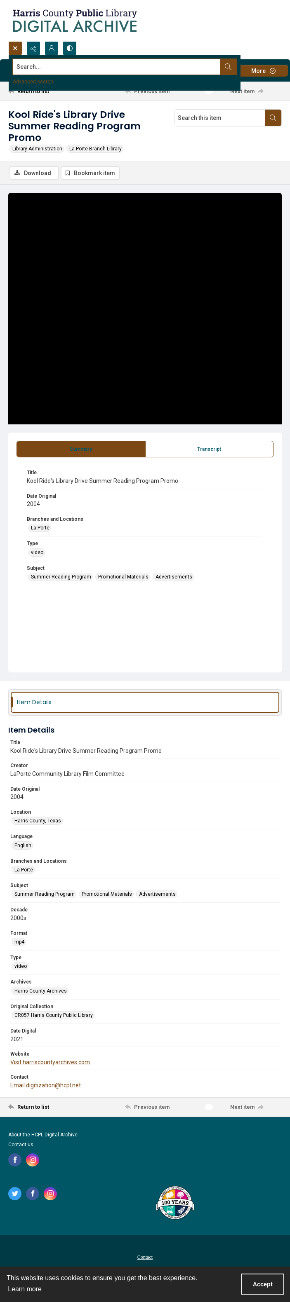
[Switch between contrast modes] (69, 48)
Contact (145, 1257)
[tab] (81, 449)
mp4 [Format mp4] (19, 942)
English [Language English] (22, 845)
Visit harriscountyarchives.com (50, 1062)
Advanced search (33, 81)
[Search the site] (116, 67)
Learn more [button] (25, 1289)
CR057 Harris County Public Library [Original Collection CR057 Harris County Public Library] (53, 1015)
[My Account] (51, 48)
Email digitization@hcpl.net (45, 1085)
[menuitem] (145, 1257)
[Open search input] (15, 48)
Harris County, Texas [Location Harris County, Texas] (37, 821)
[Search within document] (273, 118)
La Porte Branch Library (95, 149)
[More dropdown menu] (263, 71)
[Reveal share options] (33, 48)
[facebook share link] (14, 1159)
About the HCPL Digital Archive (43, 1135)
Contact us (20, 1144)
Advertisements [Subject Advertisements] (174, 577)
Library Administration (37, 149)
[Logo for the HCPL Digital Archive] (74, 20)
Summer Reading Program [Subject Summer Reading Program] (61, 577)
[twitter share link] (14, 1193)
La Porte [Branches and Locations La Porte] (40, 528)
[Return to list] (43, 91)
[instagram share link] (32, 1159)
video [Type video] (37, 552)
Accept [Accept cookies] (263, 1284)
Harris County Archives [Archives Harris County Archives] (40, 991)
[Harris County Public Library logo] (174, 1203)
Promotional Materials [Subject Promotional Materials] (123, 577)
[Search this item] (219, 118)
